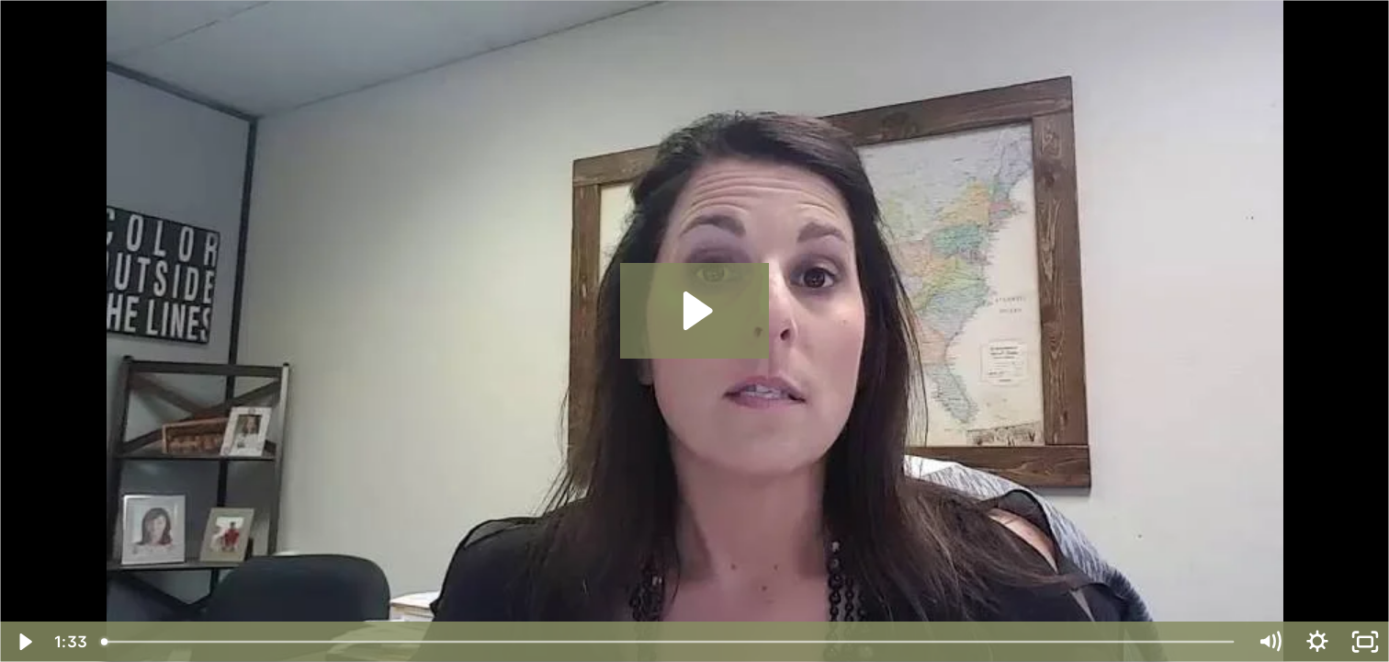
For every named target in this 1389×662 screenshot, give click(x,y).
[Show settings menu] (1317, 642)
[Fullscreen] (1365, 642)
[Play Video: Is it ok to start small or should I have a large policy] (695, 311)
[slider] (669, 642)
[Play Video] (24, 642)
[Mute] (1269, 642)
